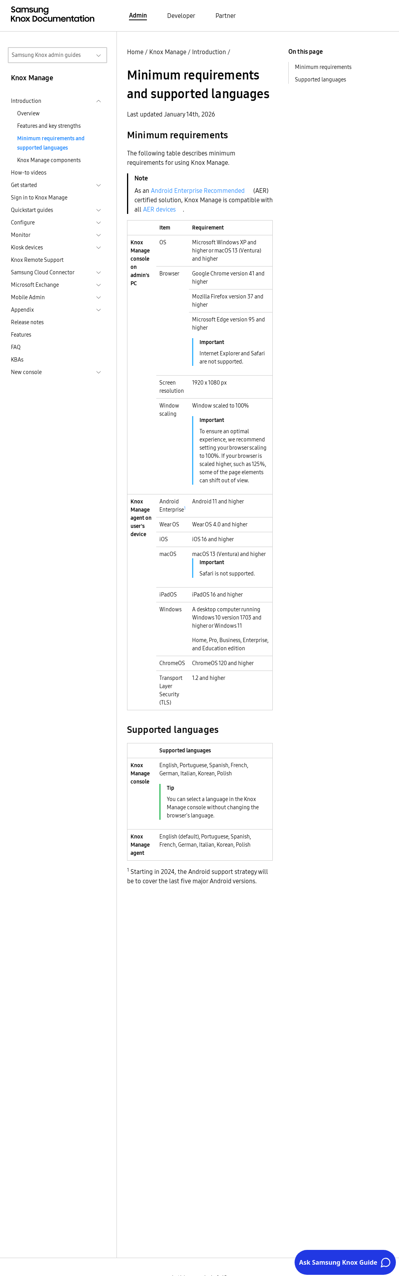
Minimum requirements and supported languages (51, 143)
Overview (28, 113)
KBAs (17, 360)
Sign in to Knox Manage (39, 197)
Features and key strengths (49, 126)
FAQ (16, 347)
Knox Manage (167, 52)
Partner (225, 15)
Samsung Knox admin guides (46, 55)
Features (21, 335)
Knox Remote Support (37, 260)
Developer (181, 15)
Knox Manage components (49, 160)
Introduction (209, 52)
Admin (138, 15)
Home (135, 52)
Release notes (27, 322)
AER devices (159, 209)
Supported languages (320, 79)
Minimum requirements (323, 67)
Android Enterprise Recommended (198, 190)
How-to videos (28, 172)
